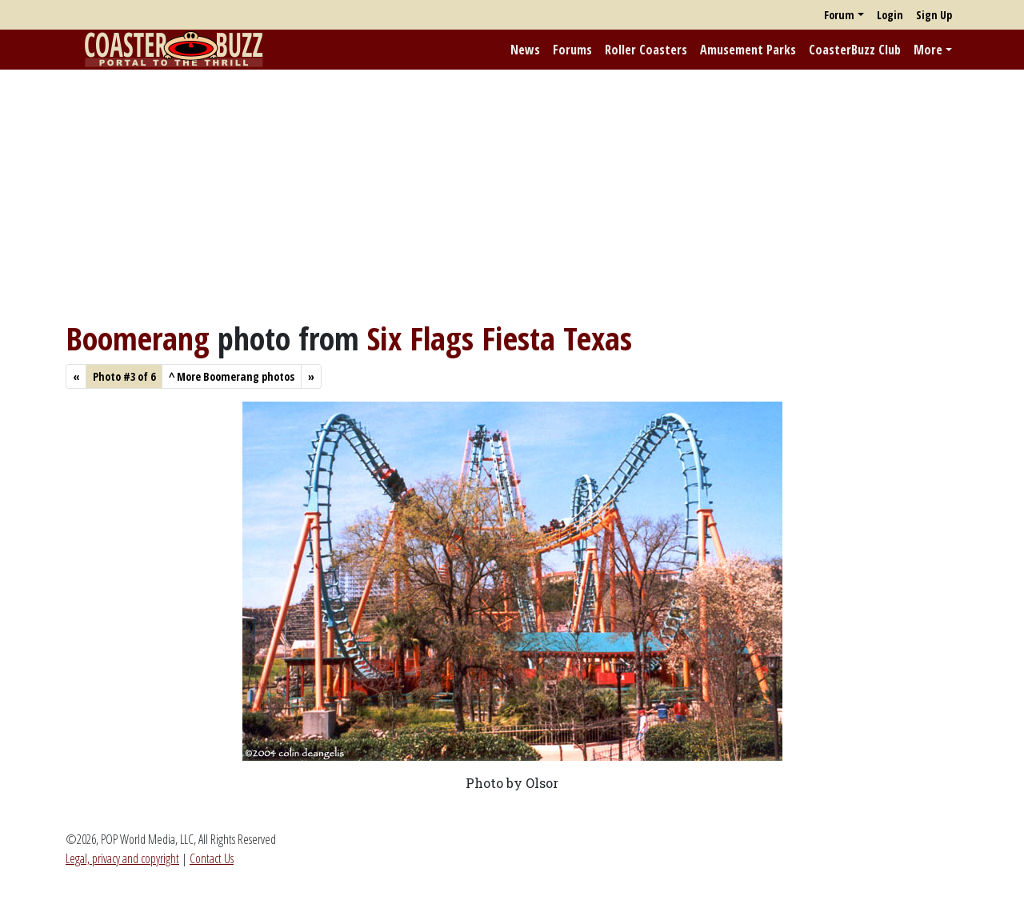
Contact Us (212, 858)
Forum (839, 14)
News (525, 49)
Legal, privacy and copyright (122, 858)
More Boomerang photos (231, 376)
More (928, 49)
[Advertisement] (512, 194)
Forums (572, 49)
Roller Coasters (646, 49)
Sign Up (934, 14)
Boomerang (138, 338)
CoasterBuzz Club (855, 49)
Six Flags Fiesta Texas (499, 338)
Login (890, 14)
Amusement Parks (748, 49)
